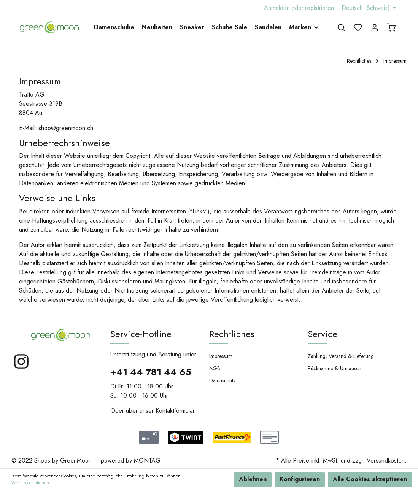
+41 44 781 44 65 (150, 372)
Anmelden (277, 7)
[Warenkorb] (391, 27)
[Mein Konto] (374, 27)
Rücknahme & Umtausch (334, 368)
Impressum (220, 356)
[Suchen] (341, 27)
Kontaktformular (175, 410)
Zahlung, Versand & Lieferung (341, 356)
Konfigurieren (300, 479)
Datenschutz (222, 380)
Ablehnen (253, 479)
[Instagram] (21, 367)
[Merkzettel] (358, 27)
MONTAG (147, 460)
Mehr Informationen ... (33, 482)
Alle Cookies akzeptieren (370, 479)
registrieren (319, 7)
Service (322, 333)
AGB (214, 368)
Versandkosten (386, 460)
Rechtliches (231, 333)
